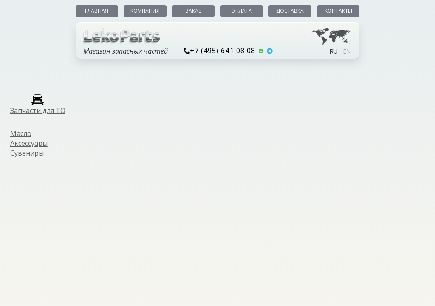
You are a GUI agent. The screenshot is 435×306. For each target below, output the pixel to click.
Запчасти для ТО (37, 110)
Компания (145, 10)
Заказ (193, 10)
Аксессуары (29, 143)
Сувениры (27, 153)
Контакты (338, 10)
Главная (96, 10)
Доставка (290, 10)
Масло (20, 133)
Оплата (241, 10)
